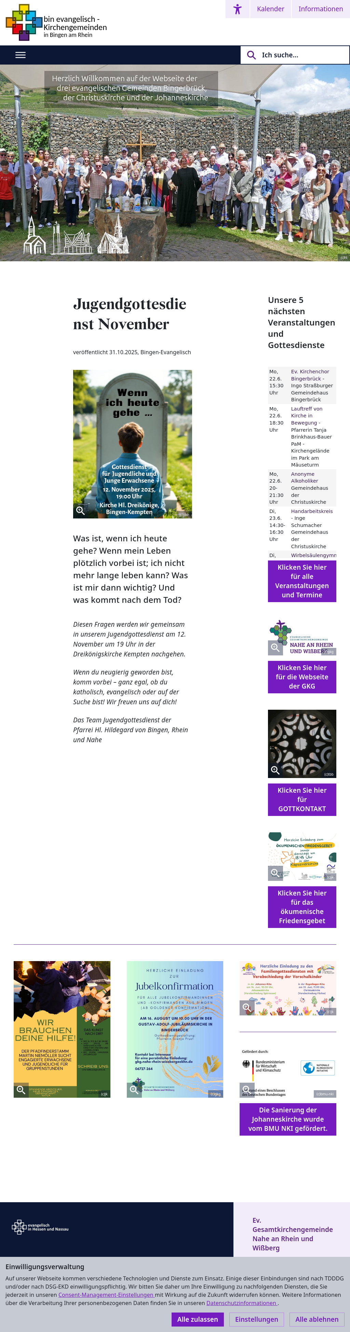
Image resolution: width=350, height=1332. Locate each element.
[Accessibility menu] (238, 9)
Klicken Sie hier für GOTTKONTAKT (302, 799)
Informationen (321, 8)
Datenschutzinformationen (242, 1303)
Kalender (270, 8)
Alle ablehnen (317, 1319)
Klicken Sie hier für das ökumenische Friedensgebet (302, 907)
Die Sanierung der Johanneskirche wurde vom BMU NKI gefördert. (288, 1119)
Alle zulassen (197, 1319)
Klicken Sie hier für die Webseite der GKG (302, 677)
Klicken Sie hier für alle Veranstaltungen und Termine (302, 581)
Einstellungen (256, 1319)
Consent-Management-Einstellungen (106, 1295)
